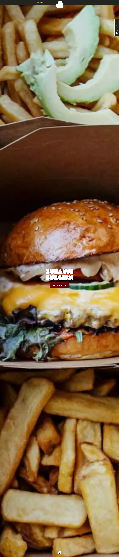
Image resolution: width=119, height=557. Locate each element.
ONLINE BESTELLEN (59, 285)
